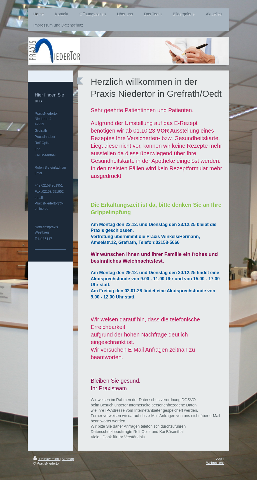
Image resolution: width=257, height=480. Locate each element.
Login (220, 458)
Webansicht (215, 463)
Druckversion (46, 459)
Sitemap (68, 459)
